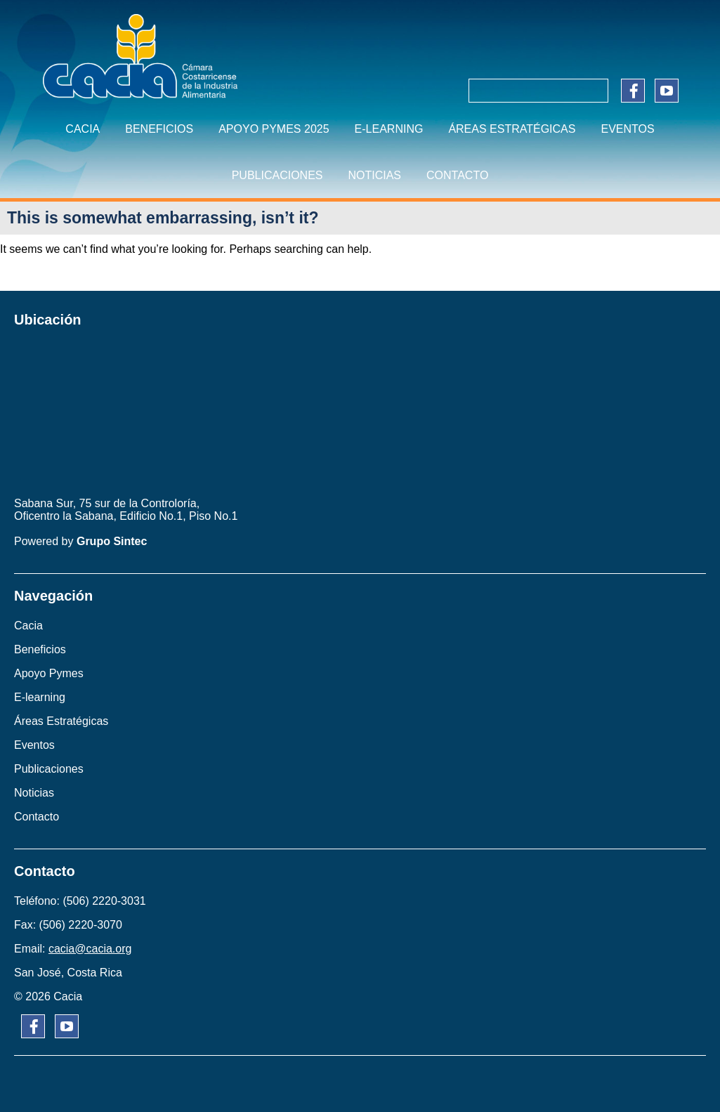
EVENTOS (627, 129)
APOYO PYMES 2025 (273, 129)
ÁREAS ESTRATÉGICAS (511, 129)
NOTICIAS (374, 175)
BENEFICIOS (159, 129)
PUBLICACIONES (277, 175)
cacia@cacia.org (90, 949)
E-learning (389, 129)
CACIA (82, 129)
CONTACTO (457, 175)
